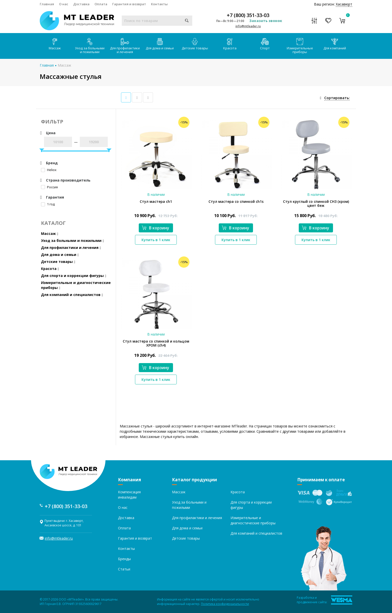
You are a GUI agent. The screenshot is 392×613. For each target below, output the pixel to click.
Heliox (48, 170)
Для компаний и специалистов (72, 294)
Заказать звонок (265, 20)
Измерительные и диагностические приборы (76, 285)
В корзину (155, 228)
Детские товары (195, 44)
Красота (229, 44)
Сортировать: (337, 97)
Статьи (124, 569)
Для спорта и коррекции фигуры (73, 275)
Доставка (81, 4)
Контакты (159, 4)
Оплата (100, 4)
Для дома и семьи (160, 44)
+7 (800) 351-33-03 (248, 15)
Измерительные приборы (300, 46)
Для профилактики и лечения (125, 46)
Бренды (124, 558)
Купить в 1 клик (156, 239)
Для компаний (335, 44)
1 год (48, 204)
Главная (47, 4)
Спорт (265, 44)
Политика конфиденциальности (225, 604)
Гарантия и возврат (129, 4)
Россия (49, 187)
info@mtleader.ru (248, 26)
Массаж (55, 44)
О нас (63, 4)
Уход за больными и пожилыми (89, 46)
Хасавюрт (344, 4)
